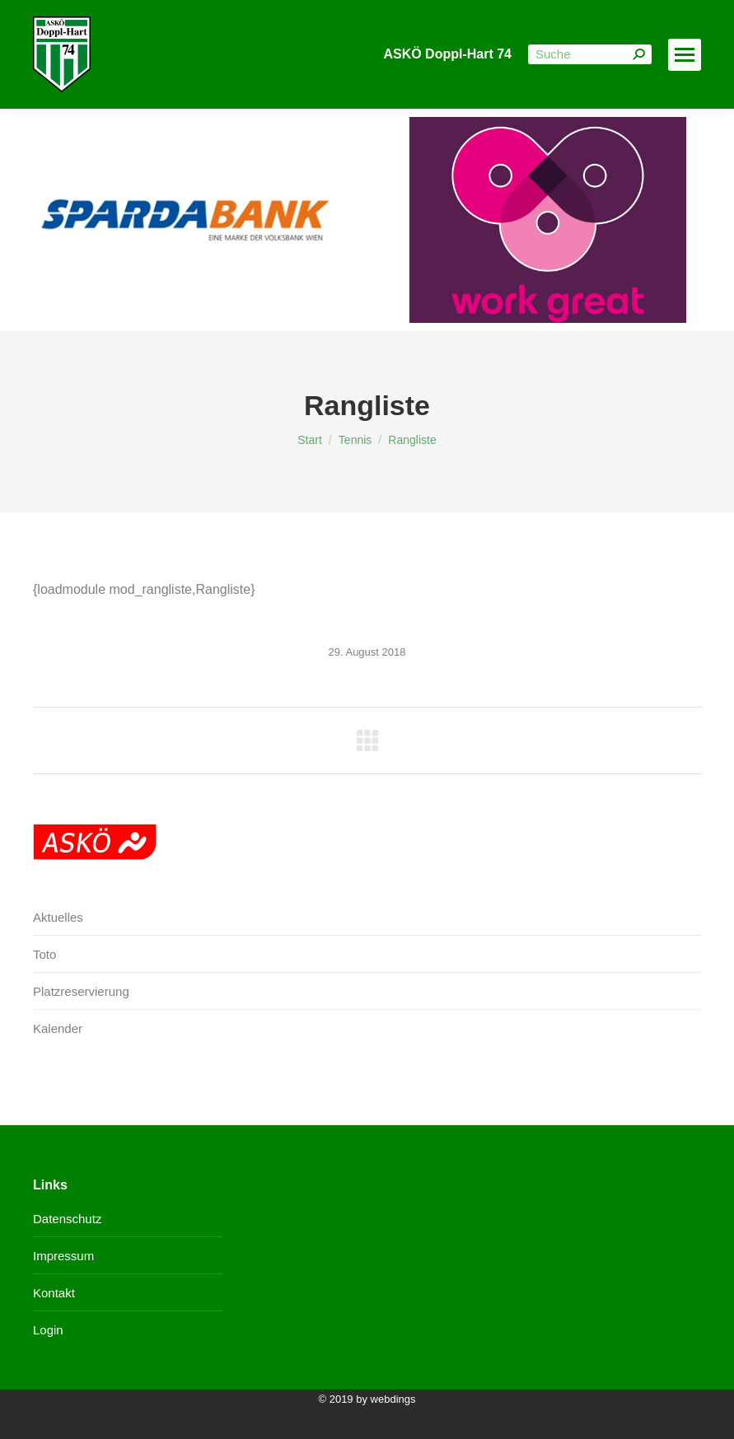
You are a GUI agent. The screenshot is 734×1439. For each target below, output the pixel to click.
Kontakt (54, 1293)
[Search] (590, 54)
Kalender (57, 1028)
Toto (44, 954)
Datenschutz (67, 1219)
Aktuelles (58, 917)
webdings (393, 1399)
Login (48, 1330)
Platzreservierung (81, 991)
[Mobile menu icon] (684, 55)
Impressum (63, 1256)
